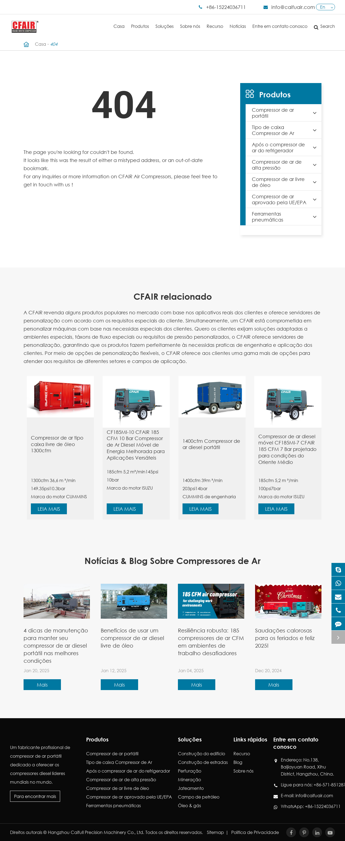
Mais (42, 685)
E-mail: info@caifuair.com (307, 795)
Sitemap (215, 832)
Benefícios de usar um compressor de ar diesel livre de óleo (132, 638)
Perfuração (189, 771)
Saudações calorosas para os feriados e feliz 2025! (285, 638)
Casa (119, 21)
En (322, 7)
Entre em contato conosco (279, 21)
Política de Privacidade (255, 832)
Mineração (189, 779)
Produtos (140, 21)
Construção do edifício (201, 753)
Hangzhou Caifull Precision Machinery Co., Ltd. (96, 832)
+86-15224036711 (226, 7)
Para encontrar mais (35, 796)
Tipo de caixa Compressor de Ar (286, 130)
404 (53, 44)
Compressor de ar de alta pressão (286, 165)
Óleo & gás (189, 805)
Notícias (238, 21)
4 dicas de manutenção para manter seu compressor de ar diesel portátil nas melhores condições (56, 645)
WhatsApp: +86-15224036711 (308, 806)
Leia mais (49, 509)
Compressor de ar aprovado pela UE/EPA (286, 199)
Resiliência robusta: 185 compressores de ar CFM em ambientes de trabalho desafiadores (211, 641)
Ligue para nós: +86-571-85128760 (308, 784)
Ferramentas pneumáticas (286, 217)
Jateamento (191, 788)
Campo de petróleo (198, 797)
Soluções (164, 21)
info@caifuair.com (293, 7)
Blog (237, 762)
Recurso (215, 21)
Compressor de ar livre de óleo (286, 182)
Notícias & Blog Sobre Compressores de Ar (172, 560)
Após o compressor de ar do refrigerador (286, 147)
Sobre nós (190, 21)
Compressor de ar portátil (286, 113)
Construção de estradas (203, 762)
